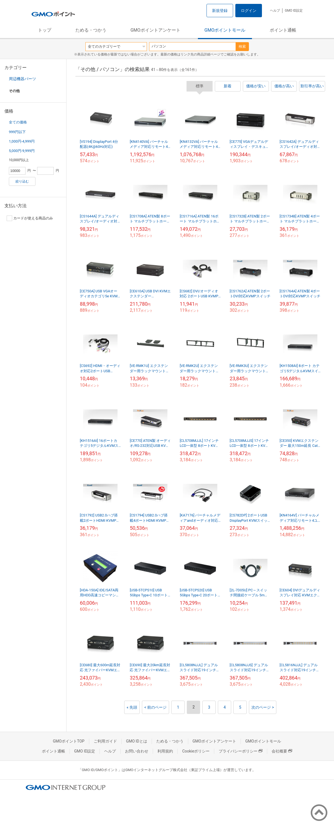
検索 (242, 46)
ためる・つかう (90, 30)
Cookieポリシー (196, 751)
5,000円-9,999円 (22, 151)
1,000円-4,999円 (22, 141)
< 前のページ (155, 707)
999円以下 (17, 132)
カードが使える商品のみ (30, 218)
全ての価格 (18, 122)
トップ (44, 30)
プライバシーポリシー (240, 751)
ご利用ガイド (105, 741)
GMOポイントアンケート (155, 30)
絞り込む (22, 181)
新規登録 (220, 10)
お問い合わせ (136, 751)
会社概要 (282, 751)
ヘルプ (275, 10)
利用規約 (165, 751)
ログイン (248, 10)
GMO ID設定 (294, 10)
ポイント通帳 (283, 30)
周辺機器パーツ (22, 79)
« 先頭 (132, 707)
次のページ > (262, 707)
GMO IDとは (136, 741)
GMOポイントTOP (69, 741)
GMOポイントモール (225, 30)
